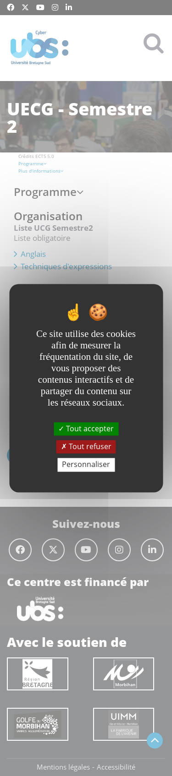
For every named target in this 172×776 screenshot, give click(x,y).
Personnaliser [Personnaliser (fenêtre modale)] (86, 465)
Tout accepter (86, 428)
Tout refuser (86, 447)
